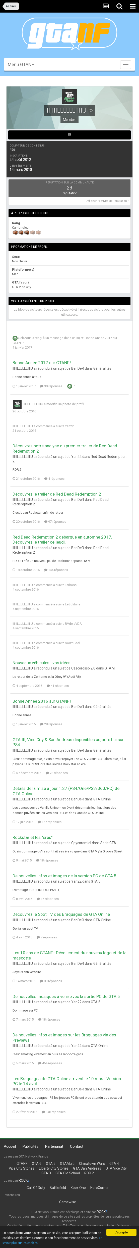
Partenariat (54, 1146)
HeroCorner (99, 1188)
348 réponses (53, 1112)
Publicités (30, 1146)
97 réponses (55, 521)
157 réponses (49, 822)
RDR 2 (89, 1173)
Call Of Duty (36, 1188)
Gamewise (67, 1202)
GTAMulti (67, 1164)
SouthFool (72, 643)
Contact (76, 1146)
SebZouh (25, 338)
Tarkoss (71, 585)
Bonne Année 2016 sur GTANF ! (42, 701)
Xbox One (78, 1188)
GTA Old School (67, 1173)
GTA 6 (36, 1164)
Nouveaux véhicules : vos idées (42, 662)
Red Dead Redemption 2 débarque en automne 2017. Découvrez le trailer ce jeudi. (62, 540)
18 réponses (47, 860)
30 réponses (51, 386)
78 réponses (57, 773)
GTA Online (102, 799)
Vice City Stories (21, 1168)
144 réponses (56, 570)
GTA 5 (95, 881)
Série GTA (108, 843)
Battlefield (58, 1188)
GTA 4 (114, 1164)
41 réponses (58, 686)
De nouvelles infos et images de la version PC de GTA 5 (64, 875)
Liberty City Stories (53, 1168)
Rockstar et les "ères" (32, 837)
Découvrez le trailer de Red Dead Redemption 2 (57, 494)
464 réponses (50, 1063)
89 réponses (51, 981)
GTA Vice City (116, 1168)
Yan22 (69, 426)
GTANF (22, 1164)
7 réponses (47, 937)
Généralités (102, 368)
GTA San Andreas (87, 1168)
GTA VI (110, 668)
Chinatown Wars (92, 1164)
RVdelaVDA (73, 624)
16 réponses (48, 899)
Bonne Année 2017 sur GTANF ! (42, 362)
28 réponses (51, 724)
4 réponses (54, 479)
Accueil (10, 1146)
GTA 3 (46, 1173)
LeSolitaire (72, 604)
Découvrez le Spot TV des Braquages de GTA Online (61, 914)
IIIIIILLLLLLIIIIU (33, 404)
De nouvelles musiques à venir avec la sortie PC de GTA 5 (66, 996)
